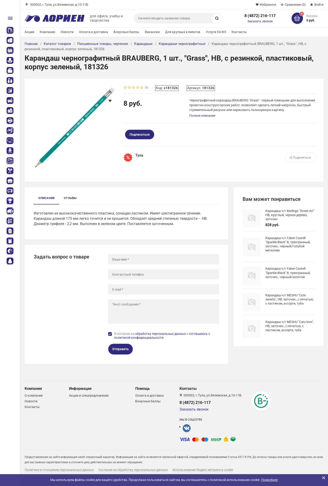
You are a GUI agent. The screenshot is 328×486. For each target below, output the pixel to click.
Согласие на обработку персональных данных (133, 470)
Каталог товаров (57, 44)
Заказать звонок (260, 21)
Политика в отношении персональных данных (59, 470)
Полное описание (202, 115)
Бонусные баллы (126, 32)
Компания (47, 32)
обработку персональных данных (160, 334)
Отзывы (70, 198)
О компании (34, 395)
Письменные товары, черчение (102, 44)
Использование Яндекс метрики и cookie (202, 470)
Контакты (239, 32)
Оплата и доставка (93, 32)
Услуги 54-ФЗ (216, 32)
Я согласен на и (162, 336)
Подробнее (269, 480)
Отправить (120, 349)
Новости (67, 32)
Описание (46, 198)
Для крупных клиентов (182, 32)
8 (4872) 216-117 (260, 15)
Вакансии (152, 32)
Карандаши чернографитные (182, 44)
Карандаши (143, 44)
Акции (29, 32)
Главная (31, 44)
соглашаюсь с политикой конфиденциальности (162, 336)
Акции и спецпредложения (89, 395)
